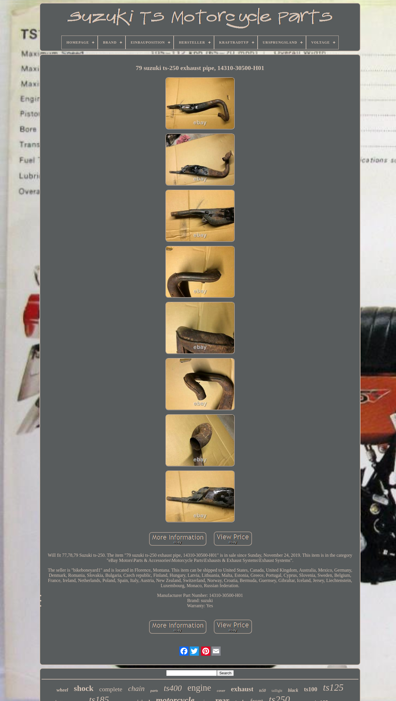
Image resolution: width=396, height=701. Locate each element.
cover (221, 690)
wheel (62, 690)
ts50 (262, 690)
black (293, 690)
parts (154, 690)
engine (199, 688)
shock (83, 688)
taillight (277, 691)
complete (110, 689)
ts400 (173, 688)
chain (136, 688)
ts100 (310, 689)
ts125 (333, 687)
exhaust (242, 689)
